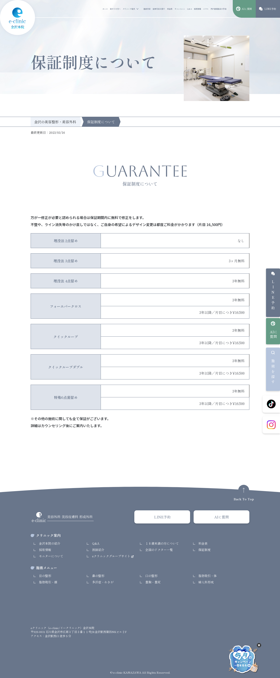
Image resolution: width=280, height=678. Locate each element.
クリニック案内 (129, 9)
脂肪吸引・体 (207, 576)
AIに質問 (273, 334)
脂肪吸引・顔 (48, 582)
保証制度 (204, 550)
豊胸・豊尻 (153, 582)
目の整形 (45, 576)
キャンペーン (180, 9)
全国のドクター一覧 (159, 550)
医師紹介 (98, 550)
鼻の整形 (98, 576)
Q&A (189, 9)
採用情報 (197, 9)
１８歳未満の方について (162, 543)
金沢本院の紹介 (49, 543)
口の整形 (151, 576)
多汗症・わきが (103, 582)
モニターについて (51, 556)
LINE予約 (273, 295)
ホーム (105, 9)
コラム (205, 9)
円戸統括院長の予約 (218, 9)
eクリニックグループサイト (111, 556)
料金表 (169, 9)
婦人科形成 (206, 582)
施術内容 (147, 9)
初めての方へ (115, 9)
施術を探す (273, 372)
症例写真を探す (159, 9)
